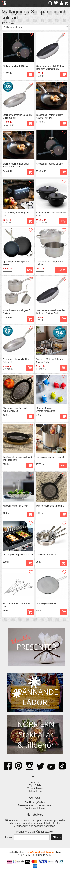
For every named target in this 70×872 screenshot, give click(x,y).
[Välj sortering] (35, 27)
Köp (30, 74)
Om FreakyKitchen (34, 802)
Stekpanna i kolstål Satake (16, 66)
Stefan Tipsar (34, 791)
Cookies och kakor (35, 808)
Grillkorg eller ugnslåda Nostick (18, 554)
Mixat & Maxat (35, 788)
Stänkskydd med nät (46, 603)
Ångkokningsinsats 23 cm (15, 506)
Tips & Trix (35, 785)
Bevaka (61, 270)
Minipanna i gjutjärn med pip (50, 506)
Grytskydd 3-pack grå (46, 554)
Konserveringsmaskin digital (50, 457)
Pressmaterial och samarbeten (35, 805)
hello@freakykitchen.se (40, 852)
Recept (35, 782)
